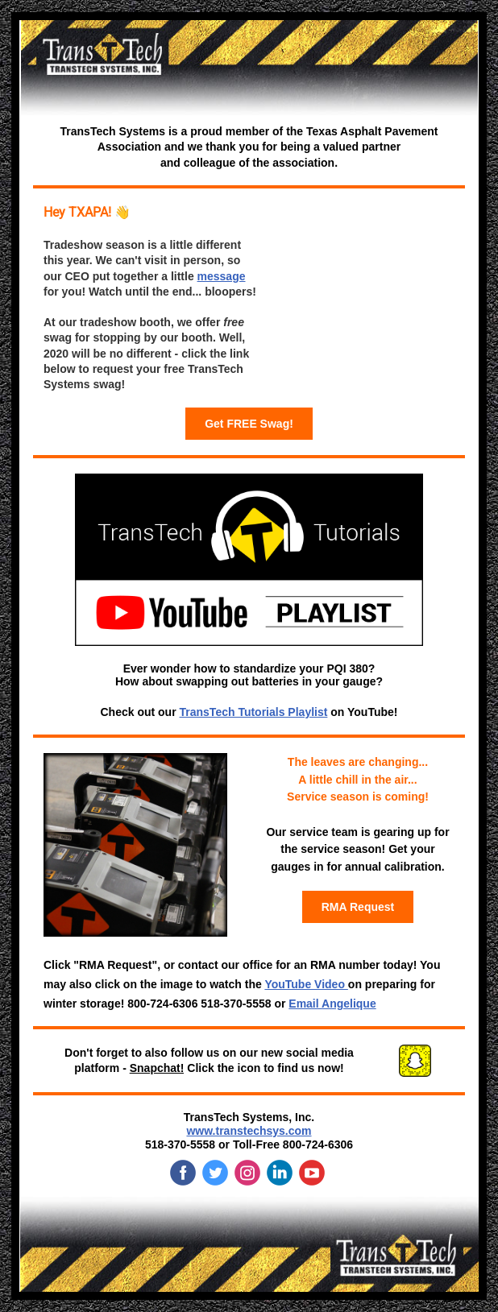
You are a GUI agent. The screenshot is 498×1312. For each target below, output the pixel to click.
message (221, 276)
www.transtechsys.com (248, 1130)
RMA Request (358, 906)
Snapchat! (157, 1068)
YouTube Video (305, 984)
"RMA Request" (115, 964)
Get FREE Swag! (249, 423)
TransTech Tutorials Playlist (254, 712)
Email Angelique (332, 1003)
